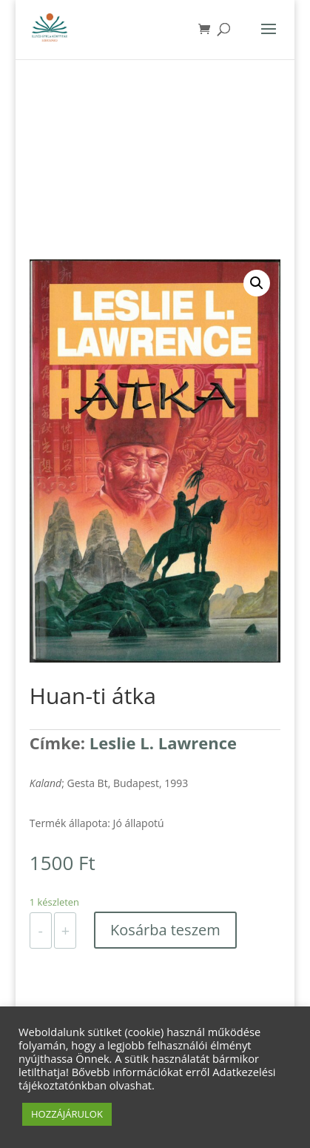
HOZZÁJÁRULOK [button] (67, 1114)
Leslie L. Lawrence (163, 742)
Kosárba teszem (165, 930)
